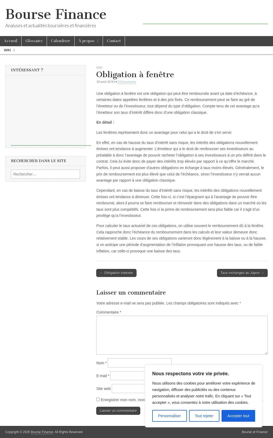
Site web (103, 388)
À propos (87, 41)
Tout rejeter (204, 416)
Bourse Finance (56, 14)
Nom (101, 363)
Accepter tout (238, 416)
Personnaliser (169, 416)
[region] (203, 396)
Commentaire (108, 312)
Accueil (10, 41)
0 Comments (127, 82)
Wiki (7, 50)
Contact (114, 41)
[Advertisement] (205, 16)
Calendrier (60, 41)
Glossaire (34, 41)
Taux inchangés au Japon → (242, 273)
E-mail (102, 376)
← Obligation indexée (116, 273)
